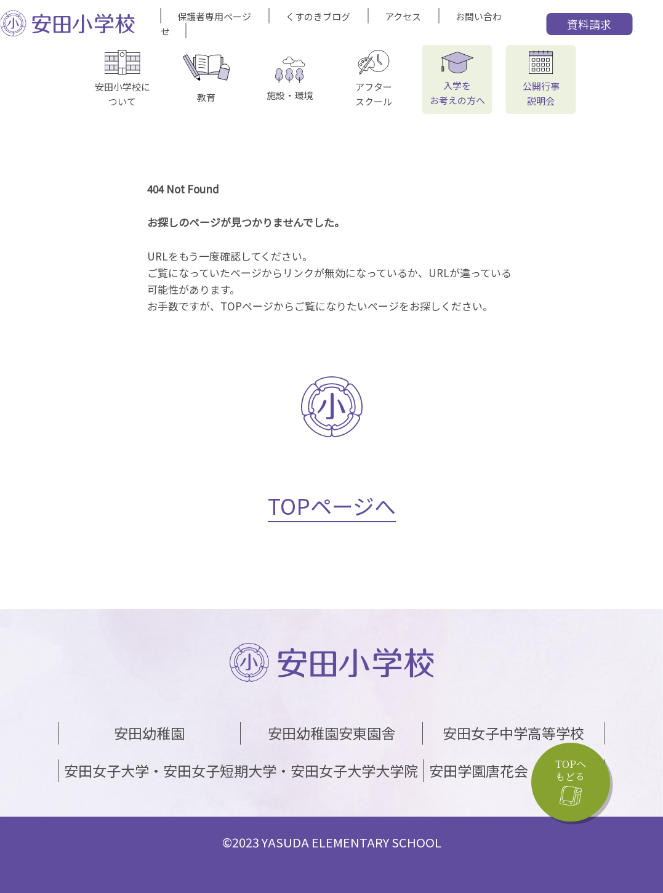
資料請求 (589, 24)
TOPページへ (332, 505)
